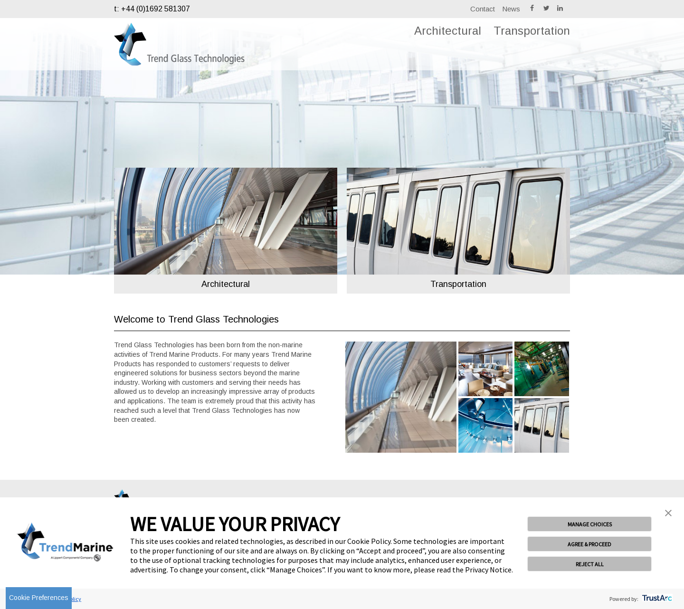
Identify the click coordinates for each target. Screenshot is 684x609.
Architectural (447, 30)
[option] (225, 221)
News (511, 9)
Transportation (532, 30)
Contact (482, 9)
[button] (668, 514)
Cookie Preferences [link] (38, 597)
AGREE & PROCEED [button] (589, 544)
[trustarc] (656, 599)
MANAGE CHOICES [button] (590, 524)
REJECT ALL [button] (590, 564)
